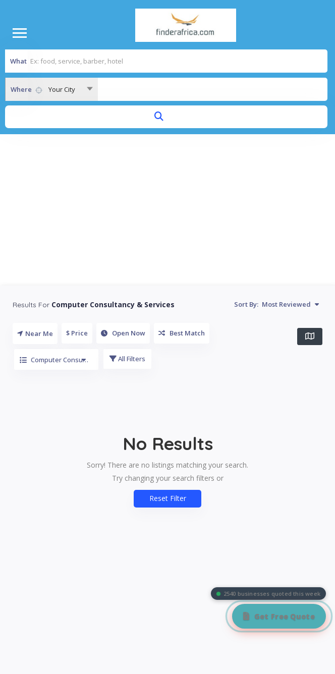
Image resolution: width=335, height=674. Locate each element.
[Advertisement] (168, 209)
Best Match (181, 333)
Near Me (35, 333)
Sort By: (276, 304)
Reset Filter (167, 498)
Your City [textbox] (61, 89)
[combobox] (51, 89)
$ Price (77, 333)
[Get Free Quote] (279, 616)
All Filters (127, 358)
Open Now (123, 333)
